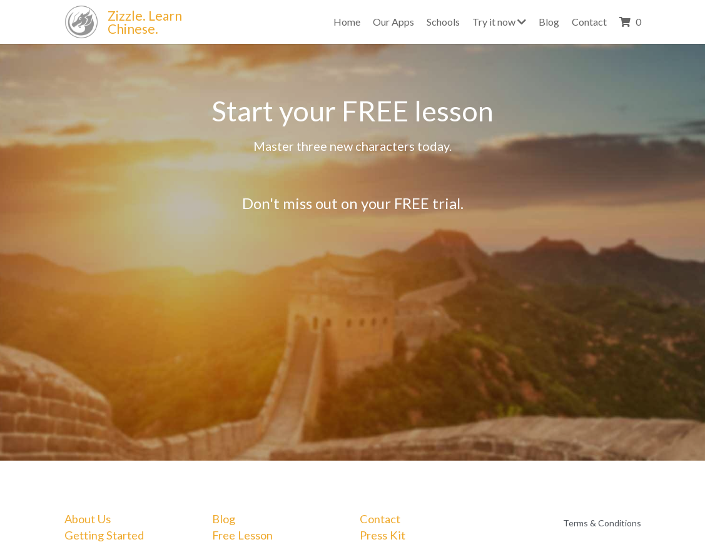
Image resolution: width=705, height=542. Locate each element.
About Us (87, 519)
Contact (380, 519)
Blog (223, 519)
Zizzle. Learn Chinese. (146, 22)
